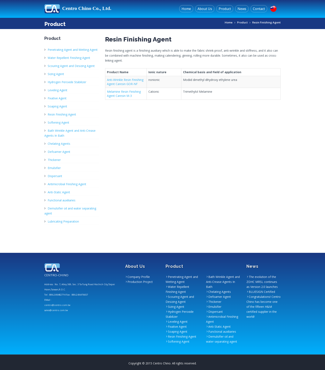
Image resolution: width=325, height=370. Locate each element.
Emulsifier (54, 168)
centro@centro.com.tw (57, 305)
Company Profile (138, 277)
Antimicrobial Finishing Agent (67, 184)
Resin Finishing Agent (266, 22)
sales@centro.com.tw (56, 310)
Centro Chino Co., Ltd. (77, 8)
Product (225, 8)
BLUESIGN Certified (262, 292)
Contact (259, 8)
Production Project (140, 282)
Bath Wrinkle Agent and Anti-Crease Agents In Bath (223, 282)
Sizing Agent (56, 74)
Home (186, 8)
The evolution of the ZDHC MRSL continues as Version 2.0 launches (262, 282)
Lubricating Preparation (63, 221)
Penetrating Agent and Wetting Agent (73, 50)
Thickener (54, 160)
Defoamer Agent (59, 152)
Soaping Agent (57, 106)
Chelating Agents (59, 144)
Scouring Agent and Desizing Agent (71, 66)
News (242, 8)
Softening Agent (58, 122)
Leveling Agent (57, 90)
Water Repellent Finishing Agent (69, 58)
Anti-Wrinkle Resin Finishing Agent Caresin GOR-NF (125, 82)
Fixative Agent (57, 98)
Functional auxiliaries (61, 200)
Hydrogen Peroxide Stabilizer (67, 82)
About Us (205, 8)
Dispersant (55, 176)
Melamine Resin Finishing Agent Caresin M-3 (124, 94)
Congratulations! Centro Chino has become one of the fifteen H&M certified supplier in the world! (263, 307)
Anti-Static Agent (59, 192)
